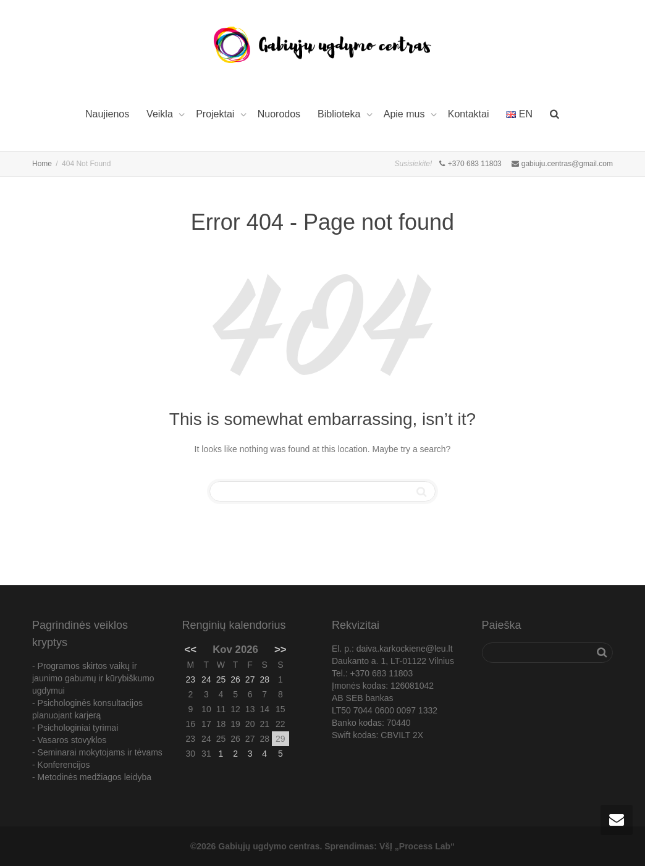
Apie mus (406, 114)
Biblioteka (340, 114)
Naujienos (107, 114)
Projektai (216, 114)
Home (42, 163)
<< (191, 649)
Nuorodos (279, 114)
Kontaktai (468, 114)
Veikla (160, 114)
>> (280, 649)
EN (519, 114)
